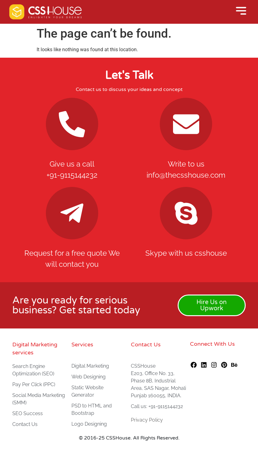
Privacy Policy (147, 420)
